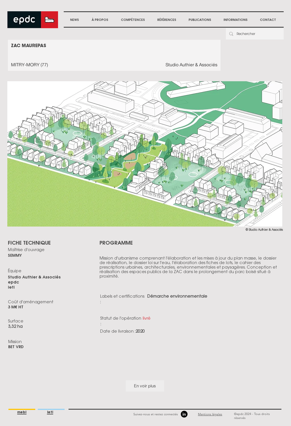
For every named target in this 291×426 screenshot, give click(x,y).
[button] (99, 20)
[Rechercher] (254, 33)
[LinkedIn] (184, 414)
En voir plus (145, 385)
